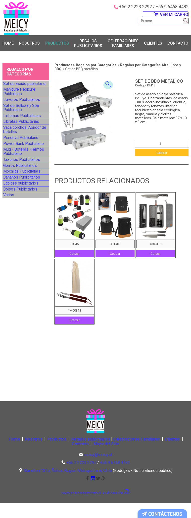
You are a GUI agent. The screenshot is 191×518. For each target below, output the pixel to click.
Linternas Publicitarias (23, 136)
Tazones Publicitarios (23, 206)
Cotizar (161, 153)
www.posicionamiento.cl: (84, 508)
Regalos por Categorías (96, 66)
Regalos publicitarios (88, 44)
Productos (57, 44)
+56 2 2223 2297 (135, 6)
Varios (11, 268)
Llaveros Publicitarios (23, 111)
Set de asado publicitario (25, 86)
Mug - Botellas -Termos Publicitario (24, 193)
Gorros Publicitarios (21, 216)
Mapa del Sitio (123, 458)
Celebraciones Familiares (123, 44)
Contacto (177, 44)
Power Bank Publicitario (25, 181)
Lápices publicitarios (22, 248)
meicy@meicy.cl (98, 469)
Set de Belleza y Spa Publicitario (22, 123)
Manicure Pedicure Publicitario (21, 99)
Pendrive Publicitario (22, 171)
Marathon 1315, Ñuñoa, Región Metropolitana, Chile (68, 485)
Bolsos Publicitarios (21, 258)
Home (8, 44)
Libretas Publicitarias (22, 146)
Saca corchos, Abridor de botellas (24, 158)
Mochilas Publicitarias (23, 227)
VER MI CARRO (167, 16)
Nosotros (29, 44)
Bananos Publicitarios (23, 237)
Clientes (153, 44)
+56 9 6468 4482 (172, 6)
